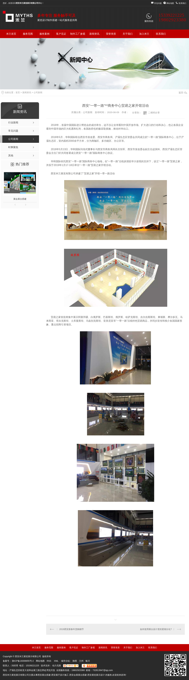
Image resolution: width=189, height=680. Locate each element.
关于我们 (128, 33)
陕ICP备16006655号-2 (23, 661)
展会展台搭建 (19, 199)
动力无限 (56, 665)
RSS (49, 661)
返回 (183, 92)
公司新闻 (38, 92)
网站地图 (170, 3)
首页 (18, 92)
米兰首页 (11, 33)
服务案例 (44, 33)
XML (56, 661)
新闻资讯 (94, 33)
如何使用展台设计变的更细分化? (156, 629)
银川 (87, 661)
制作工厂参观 (77, 33)
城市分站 (65, 661)
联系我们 (182, 3)
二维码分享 (154, 112)
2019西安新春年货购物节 (71, 629)
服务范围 (28, 33)
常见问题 (158, 3)
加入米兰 (144, 33)
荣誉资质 (111, 33)
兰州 (81, 661)
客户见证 (61, 33)
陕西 (75, 661)
